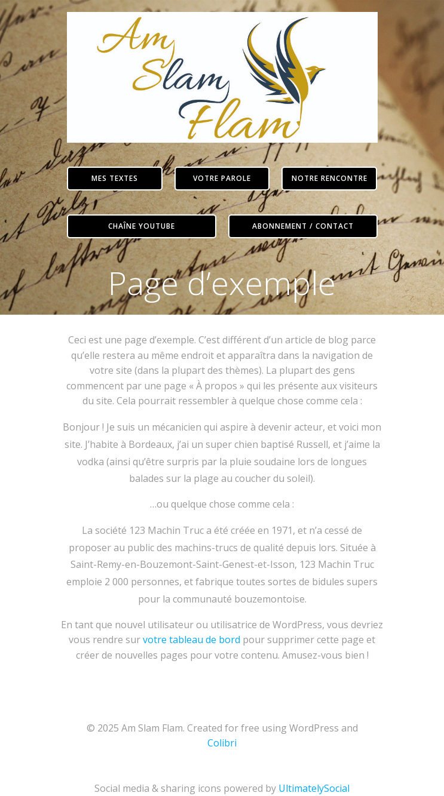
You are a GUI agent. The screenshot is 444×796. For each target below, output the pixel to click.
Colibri (222, 742)
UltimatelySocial (314, 788)
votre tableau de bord (191, 639)
